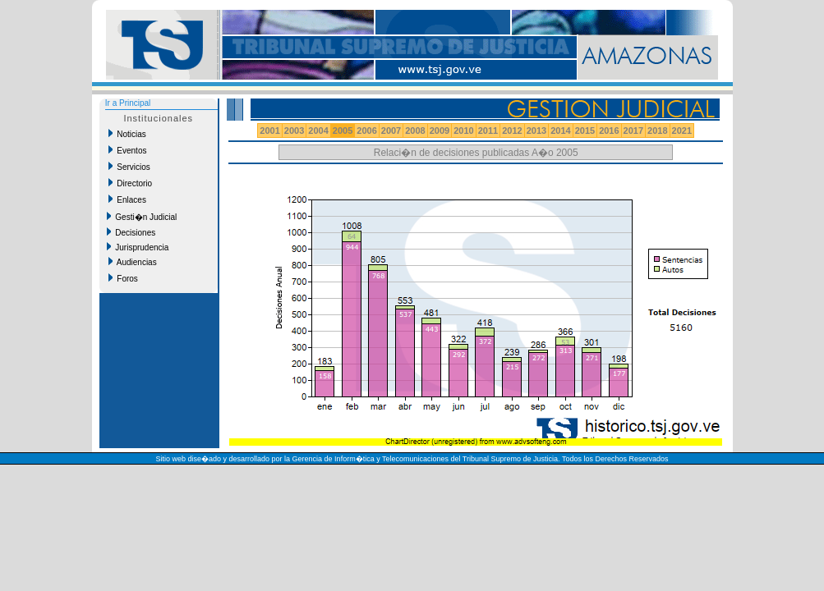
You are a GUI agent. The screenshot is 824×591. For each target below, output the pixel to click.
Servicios (129, 167)
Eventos (127, 150)
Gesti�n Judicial (142, 217)
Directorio (130, 183)
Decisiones (131, 232)
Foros (123, 278)
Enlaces (127, 199)
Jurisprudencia (138, 247)
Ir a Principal (128, 103)
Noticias (127, 134)
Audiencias (132, 262)
